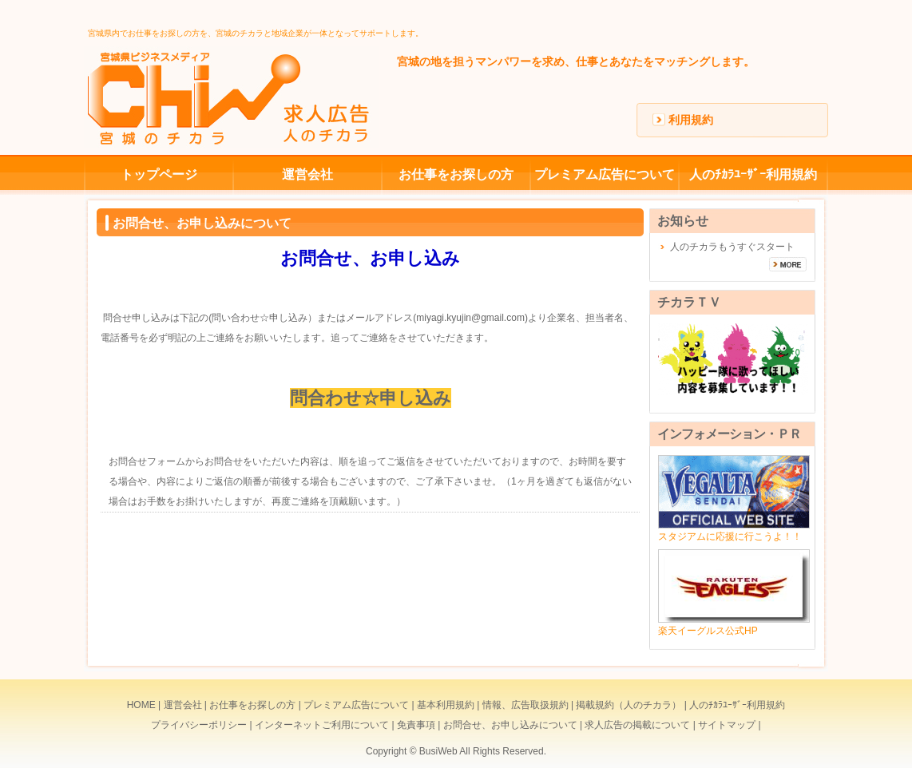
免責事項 (416, 724)
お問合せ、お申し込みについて (510, 724)
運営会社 (307, 174)
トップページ (159, 174)
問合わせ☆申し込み (370, 398)
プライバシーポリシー (199, 724)
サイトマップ (726, 724)
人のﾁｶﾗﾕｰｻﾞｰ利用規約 (753, 174)
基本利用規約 (445, 705)
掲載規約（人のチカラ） (628, 705)
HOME (141, 705)
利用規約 (690, 119)
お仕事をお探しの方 (456, 174)
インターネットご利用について (322, 724)
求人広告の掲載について (637, 724)
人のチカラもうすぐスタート (732, 246)
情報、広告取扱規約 (525, 705)
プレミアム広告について (604, 174)
